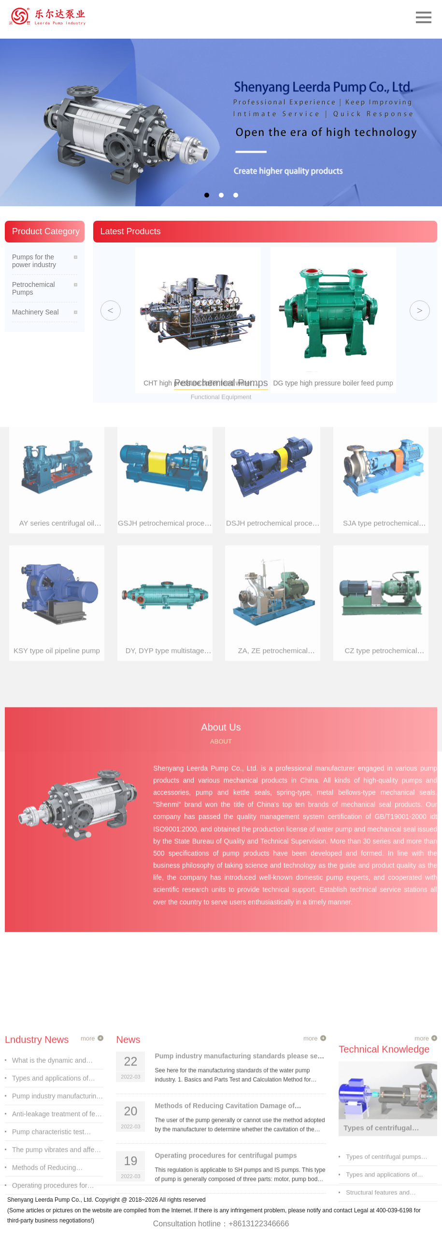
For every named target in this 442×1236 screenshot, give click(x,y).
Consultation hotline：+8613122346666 (221, 1224)
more (88, 1198)
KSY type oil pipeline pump (57, 401)
